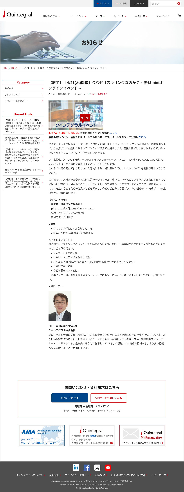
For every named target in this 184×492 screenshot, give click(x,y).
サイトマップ (158, 475)
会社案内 (140, 16)
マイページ (163, 16)
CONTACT (139, 3)
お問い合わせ (68, 398)
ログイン (104, 3)
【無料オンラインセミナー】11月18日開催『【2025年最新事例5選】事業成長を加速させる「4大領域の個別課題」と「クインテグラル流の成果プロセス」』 (23, 126)
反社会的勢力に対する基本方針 (128, 475)
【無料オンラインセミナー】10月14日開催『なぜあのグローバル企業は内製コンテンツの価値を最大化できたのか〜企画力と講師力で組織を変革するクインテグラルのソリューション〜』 (22, 156)
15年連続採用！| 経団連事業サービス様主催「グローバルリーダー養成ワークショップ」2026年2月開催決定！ (23, 140)
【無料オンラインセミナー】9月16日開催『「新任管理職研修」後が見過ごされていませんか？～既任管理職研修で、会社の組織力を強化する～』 (23, 183)
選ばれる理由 (50, 16)
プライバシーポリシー (77, 475)
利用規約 (100, 475)
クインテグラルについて (29, 475)
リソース (119, 16)
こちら (113, 132)
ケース (98, 16)
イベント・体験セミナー (99, 94)
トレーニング (76, 16)
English (122, 3)
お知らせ (9, 88)
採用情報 (54, 475)
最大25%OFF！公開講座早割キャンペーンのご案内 (23, 171)
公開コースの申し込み (107, 398)
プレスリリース (12, 94)
